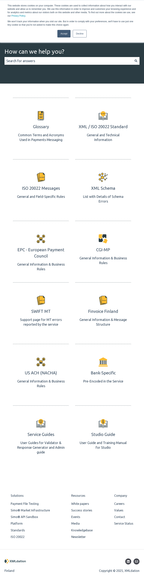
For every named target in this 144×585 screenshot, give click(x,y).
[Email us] (137, 560)
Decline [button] (79, 33)
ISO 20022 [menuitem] (18, 535)
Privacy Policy (18, 15)
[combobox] (68, 60)
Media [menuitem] (75, 522)
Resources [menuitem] (78, 494)
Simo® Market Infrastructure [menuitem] (30, 509)
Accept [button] (64, 33)
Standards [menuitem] (18, 529)
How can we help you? (34, 50)
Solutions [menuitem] (17, 494)
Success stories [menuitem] (81, 509)
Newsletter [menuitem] (78, 535)
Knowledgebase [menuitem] (82, 529)
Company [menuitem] (120, 494)
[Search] (136, 60)
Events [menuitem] (75, 515)
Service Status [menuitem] (123, 522)
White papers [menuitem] (80, 502)
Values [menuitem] (118, 509)
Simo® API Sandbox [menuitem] (24, 515)
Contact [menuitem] (119, 515)
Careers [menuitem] (119, 502)
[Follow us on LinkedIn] (128, 560)
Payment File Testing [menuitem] (25, 502)
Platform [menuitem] (17, 522)
